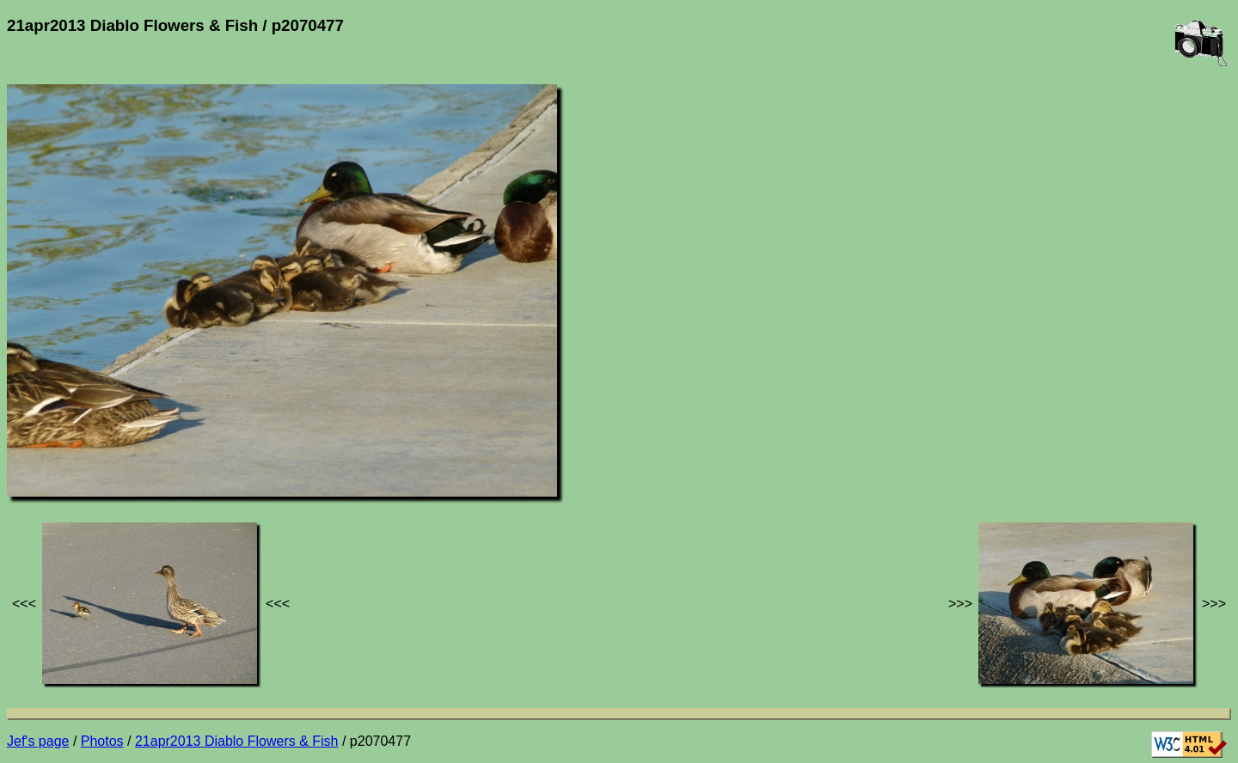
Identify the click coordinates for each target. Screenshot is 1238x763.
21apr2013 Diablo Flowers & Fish (237, 741)
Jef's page (38, 741)
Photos (102, 741)
